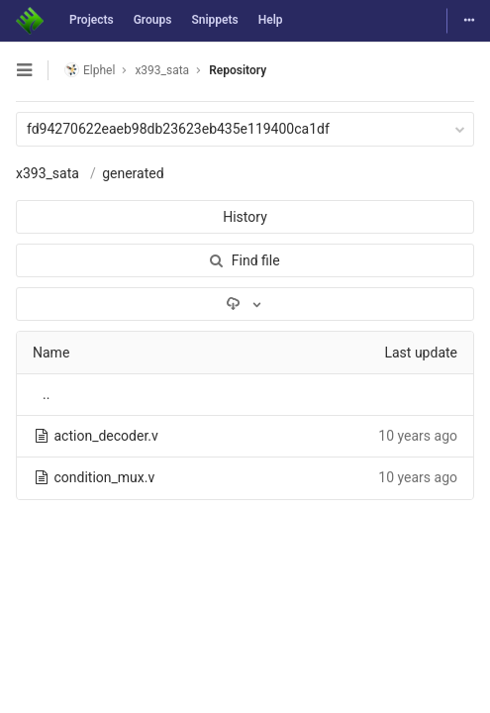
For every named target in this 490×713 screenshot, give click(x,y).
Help (270, 20)
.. (46, 394)
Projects (91, 20)
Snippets (214, 20)
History (245, 217)
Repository (237, 70)
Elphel (89, 69)
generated (132, 173)
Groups (153, 20)
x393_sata (47, 173)
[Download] (245, 304)
